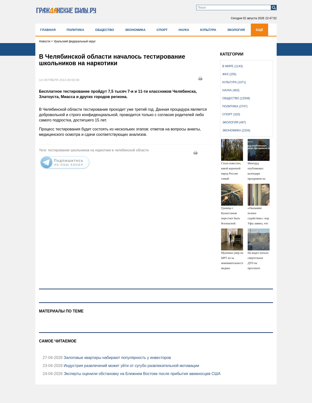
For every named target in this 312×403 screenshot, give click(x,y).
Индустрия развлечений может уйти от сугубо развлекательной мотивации (131, 366)
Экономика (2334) (236, 130)
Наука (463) (230, 90)
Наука (183, 30)
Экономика (135, 30)
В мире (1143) (232, 66)
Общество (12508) (236, 98)
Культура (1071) (234, 82)
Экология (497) (234, 122)
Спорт (161, 30)
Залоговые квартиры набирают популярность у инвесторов (117, 358)
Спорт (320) (231, 114)
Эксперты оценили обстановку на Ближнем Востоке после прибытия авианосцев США (142, 374)
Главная (48, 30)
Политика (75, 30)
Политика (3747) (234, 106)
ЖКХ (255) (229, 74)
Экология (236, 30)
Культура (208, 30)
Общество (104, 30)
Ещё (259, 30)
